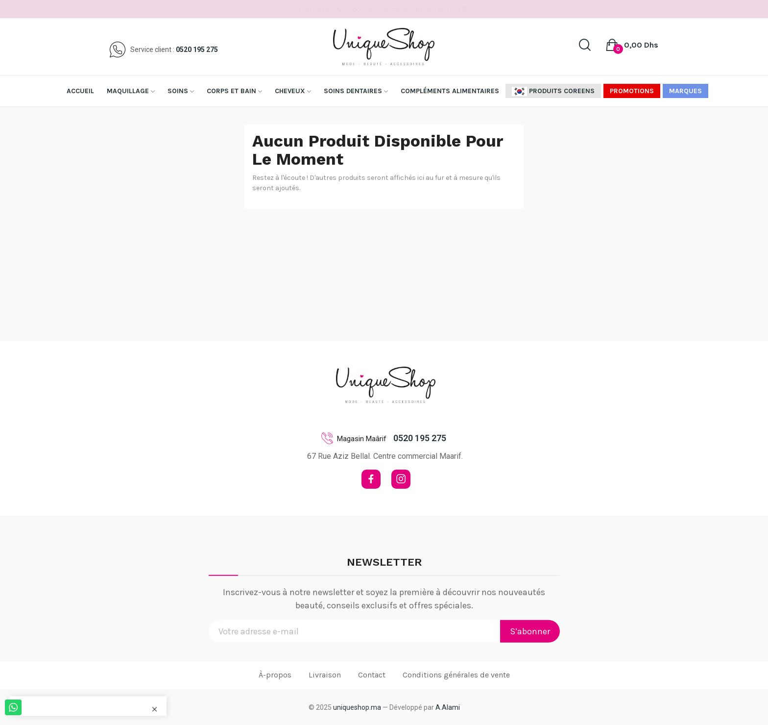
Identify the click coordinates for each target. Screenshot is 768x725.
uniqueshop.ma (357, 707)
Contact (371, 674)
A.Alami (447, 707)
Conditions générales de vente (456, 674)
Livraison (325, 674)
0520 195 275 (197, 49)
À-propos (275, 674)
